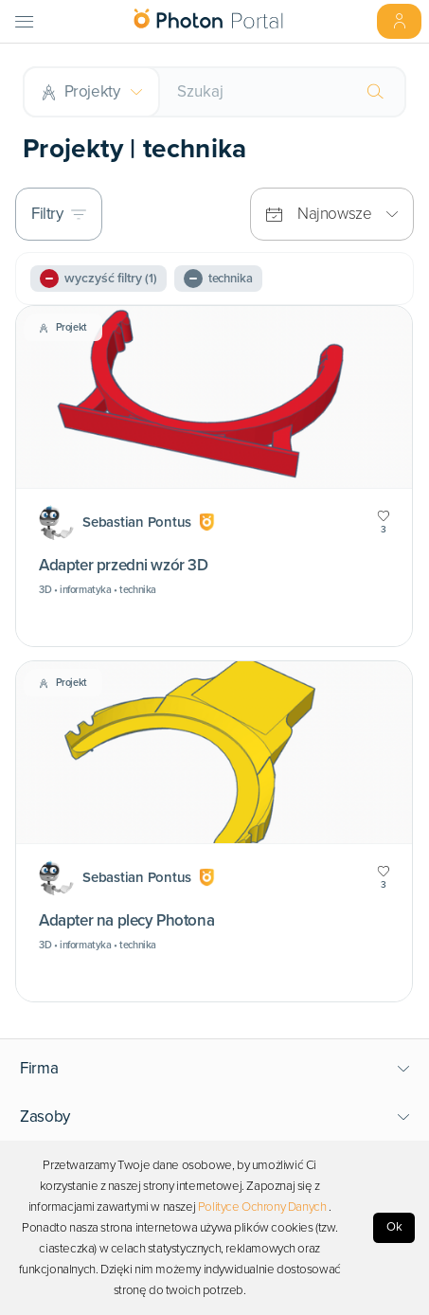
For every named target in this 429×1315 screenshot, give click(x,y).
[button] (215, 1069)
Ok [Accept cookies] (394, 1226)
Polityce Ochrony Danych (262, 1207)
